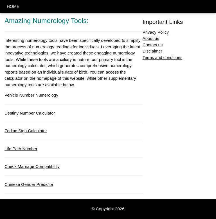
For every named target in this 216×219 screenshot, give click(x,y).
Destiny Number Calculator (29, 113)
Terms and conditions (163, 57)
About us (151, 38)
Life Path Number (20, 148)
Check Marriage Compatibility (32, 166)
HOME (13, 6)
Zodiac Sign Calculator (25, 130)
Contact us (153, 44)
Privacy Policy (156, 32)
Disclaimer (152, 51)
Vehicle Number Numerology (31, 95)
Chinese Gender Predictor (28, 184)
